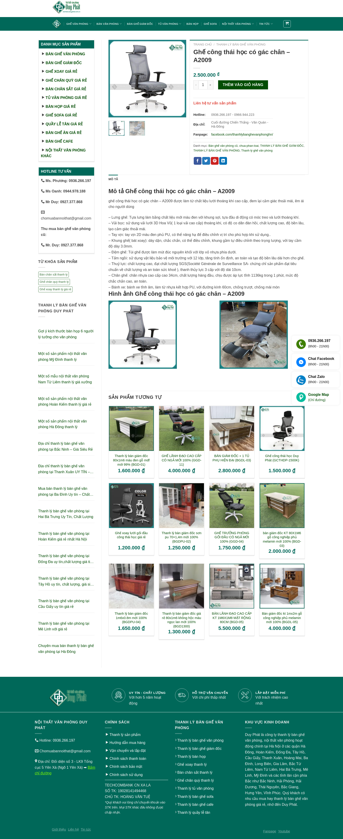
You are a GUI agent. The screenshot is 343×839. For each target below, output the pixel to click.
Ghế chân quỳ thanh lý (195, 780)
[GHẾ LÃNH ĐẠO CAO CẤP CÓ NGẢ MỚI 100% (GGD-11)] (181, 428)
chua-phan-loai (249, 145)
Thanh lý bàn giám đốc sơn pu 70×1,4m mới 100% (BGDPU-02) (181, 537)
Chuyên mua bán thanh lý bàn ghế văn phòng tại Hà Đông (66, 649)
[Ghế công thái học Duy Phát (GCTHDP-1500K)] (282, 428)
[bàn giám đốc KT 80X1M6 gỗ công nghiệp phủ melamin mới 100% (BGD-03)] (282, 505)
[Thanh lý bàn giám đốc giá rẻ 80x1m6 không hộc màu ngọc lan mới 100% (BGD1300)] (181, 586)
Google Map (318, 398)
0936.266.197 (64, 740)
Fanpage (269, 831)
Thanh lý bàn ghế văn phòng (200, 740)
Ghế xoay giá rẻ (61, 71)
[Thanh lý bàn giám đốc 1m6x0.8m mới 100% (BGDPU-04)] (131, 586)
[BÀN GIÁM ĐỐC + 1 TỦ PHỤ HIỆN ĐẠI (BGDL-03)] (231, 428)
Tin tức (266, 24)
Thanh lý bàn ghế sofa (195, 797)
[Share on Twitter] (206, 161)
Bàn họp (192, 24)
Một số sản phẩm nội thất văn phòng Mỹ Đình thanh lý (62, 356)
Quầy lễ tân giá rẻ (64, 124)
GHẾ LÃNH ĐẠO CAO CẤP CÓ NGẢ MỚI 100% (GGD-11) (181, 460)
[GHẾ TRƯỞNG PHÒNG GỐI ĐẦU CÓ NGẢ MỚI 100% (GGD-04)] (231, 505)
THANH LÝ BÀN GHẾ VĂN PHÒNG (241, 44)
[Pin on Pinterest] (215, 161)
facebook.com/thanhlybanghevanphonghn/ (242, 134)
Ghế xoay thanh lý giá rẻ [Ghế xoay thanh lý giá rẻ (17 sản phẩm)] (55, 289)
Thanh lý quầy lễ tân (193, 812)
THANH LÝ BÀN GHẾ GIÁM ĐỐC (282, 145)
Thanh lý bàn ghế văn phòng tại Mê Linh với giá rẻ (63, 626)
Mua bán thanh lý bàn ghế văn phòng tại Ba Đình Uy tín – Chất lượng (64, 492)
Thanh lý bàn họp (191, 756)
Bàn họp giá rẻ (61, 107)
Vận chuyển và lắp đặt (127, 751)
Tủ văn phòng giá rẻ (66, 98)
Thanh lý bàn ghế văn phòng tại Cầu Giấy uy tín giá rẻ (63, 604)
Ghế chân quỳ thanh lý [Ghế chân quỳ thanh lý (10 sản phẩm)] (54, 281)
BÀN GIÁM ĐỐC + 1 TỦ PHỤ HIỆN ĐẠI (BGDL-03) (232, 458)
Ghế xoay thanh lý (192, 764)
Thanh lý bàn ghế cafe (195, 804)
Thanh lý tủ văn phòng (195, 788)
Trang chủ (202, 44)
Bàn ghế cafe (59, 141)
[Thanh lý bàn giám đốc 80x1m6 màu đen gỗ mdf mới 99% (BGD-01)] (131, 428)
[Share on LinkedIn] (223, 161)
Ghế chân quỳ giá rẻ (66, 80)
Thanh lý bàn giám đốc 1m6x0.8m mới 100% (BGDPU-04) (131, 618)
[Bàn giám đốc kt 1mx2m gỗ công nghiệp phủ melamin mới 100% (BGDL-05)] (282, 586)
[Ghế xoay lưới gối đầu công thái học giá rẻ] (131, 505)
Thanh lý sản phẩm (124, 735)
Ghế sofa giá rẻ (61, 115)
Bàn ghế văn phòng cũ (223, 145)
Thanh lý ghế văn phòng (257, 150)
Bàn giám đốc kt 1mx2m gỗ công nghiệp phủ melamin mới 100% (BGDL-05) (282, 618)
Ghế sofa (210, 24)
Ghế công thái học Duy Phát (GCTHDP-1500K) (282, 458)
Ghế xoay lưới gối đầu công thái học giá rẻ (131, 535)
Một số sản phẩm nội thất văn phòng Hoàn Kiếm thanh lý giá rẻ (64, 402)
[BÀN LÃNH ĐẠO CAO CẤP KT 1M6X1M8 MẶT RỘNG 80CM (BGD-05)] (231, 586)
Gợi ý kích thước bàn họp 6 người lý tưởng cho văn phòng (66, 334)
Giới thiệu (59, 829)
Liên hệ (73, 829)
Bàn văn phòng (109, 24)
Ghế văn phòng (78, 24)
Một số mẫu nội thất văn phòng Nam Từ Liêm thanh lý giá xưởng (65, 379)
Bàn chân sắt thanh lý (194, 772)
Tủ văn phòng (169, 24)
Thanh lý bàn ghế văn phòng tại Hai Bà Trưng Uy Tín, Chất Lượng (65, 514)
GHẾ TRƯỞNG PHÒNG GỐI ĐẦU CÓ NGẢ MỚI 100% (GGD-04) (231, 537)
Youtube (284, 831)
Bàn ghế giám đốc (140, 24)
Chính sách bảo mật (125, 766)
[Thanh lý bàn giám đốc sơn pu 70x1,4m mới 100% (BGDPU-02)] (181, 505)
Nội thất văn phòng (238, 24)
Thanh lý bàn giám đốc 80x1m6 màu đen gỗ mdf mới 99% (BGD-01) (131, 460)
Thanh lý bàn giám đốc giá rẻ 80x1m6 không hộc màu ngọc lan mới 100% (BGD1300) (181, 620)
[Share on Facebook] (197, 161)
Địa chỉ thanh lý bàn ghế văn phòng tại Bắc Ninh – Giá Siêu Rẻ (65, 446)
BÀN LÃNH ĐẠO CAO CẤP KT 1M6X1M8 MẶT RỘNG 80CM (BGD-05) (232, 618)
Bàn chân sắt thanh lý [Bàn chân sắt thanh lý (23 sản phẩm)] (54, 274)
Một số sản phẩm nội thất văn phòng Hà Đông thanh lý (62, 424)
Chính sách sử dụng (126, 775)
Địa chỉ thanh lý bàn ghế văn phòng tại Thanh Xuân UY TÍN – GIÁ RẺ (64, 469)
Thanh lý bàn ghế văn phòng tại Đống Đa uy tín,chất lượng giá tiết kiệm (65, 559)
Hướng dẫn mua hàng (127, 743)
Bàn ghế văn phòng (65, 54)
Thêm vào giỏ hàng (243, 85)
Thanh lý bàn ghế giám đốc (199, 749)
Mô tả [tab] (113, 179)
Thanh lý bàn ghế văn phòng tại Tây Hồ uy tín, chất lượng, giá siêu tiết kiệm (66, 581)
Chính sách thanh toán (127, 759)
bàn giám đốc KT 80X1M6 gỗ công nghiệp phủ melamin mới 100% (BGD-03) (282, 539)
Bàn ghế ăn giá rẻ (64, 133)
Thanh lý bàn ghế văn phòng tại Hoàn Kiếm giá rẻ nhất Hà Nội (63, 536)
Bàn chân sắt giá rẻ (66, 89)
